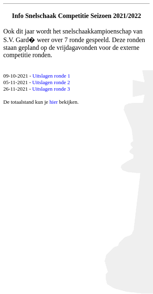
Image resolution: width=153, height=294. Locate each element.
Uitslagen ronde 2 (51, 82)
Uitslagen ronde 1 (51, 76)
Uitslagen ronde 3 (51, 89)
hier (53, 102)
